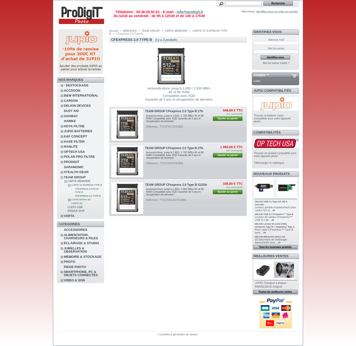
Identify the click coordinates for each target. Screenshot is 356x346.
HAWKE (70, 121)
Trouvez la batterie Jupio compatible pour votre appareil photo (272, 118)
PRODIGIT (71, 162)
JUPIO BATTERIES (78, 131)
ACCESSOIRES (75, 230)
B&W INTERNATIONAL (81, 95)
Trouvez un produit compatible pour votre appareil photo (275, 155)
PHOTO (69, 262)
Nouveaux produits (272, 174)
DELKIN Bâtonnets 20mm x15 (270, 237)
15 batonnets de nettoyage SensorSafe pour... (271, 241)
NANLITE (71, 146)
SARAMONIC (74, 167)
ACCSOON (72, 90)
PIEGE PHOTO (75, 267)
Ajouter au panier (228, 118)
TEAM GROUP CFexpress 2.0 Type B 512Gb (176, 184)
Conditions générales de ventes (178, 334)
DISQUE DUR (76, 210)
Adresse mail (276, 39)
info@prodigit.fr (190, 12)
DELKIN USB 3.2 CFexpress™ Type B (274, 214)
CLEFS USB (75, 207)
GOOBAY (71, 116)
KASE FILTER (74, 141)
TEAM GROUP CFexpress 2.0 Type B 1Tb (174, 111)
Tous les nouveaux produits (275, 247)
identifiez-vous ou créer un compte (277, 11)
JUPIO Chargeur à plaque (270, 282)
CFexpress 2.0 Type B (88, 196)
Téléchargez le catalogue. (269, 162)
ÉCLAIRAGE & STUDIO (81, 243)
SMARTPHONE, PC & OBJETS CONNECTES (81, 273)
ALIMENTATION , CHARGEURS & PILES (81, 236)
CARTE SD (76, 203)
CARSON (71, 101)
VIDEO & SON (74, 280)
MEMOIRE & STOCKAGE (82, 257)
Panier (260, 75)
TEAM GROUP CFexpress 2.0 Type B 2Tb (174, 148)
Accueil (113, 30)
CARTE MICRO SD (80, 199)
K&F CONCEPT (75, 136)
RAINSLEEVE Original (268, 286)
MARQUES (130, 30)
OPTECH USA (74, 152)
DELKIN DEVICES (77, 105)
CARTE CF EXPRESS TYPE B (86, 185)
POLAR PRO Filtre (79, 157)
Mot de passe (276, 48)
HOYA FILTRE (74, 126)
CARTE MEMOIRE (78, 181)
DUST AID (71, 111)
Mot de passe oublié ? (276, 62)
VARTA (69, 216)
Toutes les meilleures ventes (275, 292)
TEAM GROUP (75, 177)
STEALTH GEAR (76, 172)
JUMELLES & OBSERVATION (75, 249)
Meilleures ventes (271, 256)
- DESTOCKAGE (76, 85)
